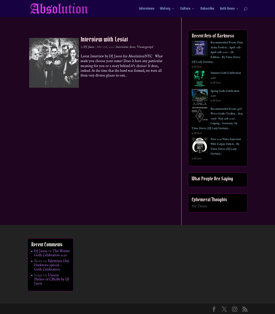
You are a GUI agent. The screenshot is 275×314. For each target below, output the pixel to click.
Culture (185, 9)
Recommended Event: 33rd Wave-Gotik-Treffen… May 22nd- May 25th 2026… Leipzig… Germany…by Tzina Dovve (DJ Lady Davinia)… (217, 118)
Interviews (146, 9)
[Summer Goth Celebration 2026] (200, 80)
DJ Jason (88, 47)
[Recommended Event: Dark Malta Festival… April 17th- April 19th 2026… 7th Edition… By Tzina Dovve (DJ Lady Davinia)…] (200, 49)
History (165, 9)
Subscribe (207, 9)
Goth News (227, 9)
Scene (132, 47)
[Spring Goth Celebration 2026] (200, 98)
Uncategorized (145, 47)
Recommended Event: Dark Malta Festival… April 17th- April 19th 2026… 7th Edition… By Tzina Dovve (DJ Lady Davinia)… (217, 52)
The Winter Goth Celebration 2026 (52, 253)
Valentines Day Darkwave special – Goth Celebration (51, 265)
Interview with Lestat (104, 39)
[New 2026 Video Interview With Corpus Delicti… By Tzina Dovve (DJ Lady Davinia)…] (200, 146)
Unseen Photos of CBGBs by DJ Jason (51, 279)
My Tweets (199, 206)
